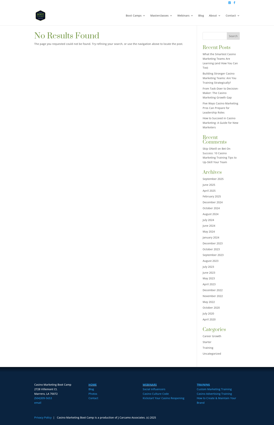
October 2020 (211, 307)
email (37, 402)
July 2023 (208, 267)
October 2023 (211, 249)
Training (208, 348)
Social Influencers (154, 389)
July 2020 (208, 313)
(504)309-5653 (43, 398)
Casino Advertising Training (214, 394)
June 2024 (209, 225)
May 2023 (209, 278)
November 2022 (213, 296)
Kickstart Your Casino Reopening (163, 398)
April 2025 (209, 190)
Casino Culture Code (156, 394)
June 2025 (209, 185)
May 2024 (209, 231)
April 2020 (209, 319)
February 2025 (212, 196)
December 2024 (213, 202)
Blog (201, 15)
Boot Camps (134, 15)
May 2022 (209, 302)
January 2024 (211, 237)
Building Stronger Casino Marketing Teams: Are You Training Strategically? (219, 78)
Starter (207, 342)
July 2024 (208, 220)
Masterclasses (159, 15)
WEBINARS (150, 384)
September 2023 (213, 255)
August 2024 (210, 214)
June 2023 (209, 272)
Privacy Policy (43, 417)
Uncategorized (212, 353)
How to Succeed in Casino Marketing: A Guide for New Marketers (220, 122)
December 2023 (213, 243)
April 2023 (209, 284)
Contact (231, 15)
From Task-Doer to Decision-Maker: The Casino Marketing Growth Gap (221, 93)
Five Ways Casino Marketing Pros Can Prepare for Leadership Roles (220, 108)
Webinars (183, 15)
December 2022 (213, 290)
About (213, 15)
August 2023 (210, 261)
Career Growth (212, 336)
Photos (92, 394)
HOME (92, 384)
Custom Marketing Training (214, 389)
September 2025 (213, 179)
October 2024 (211, 208)
